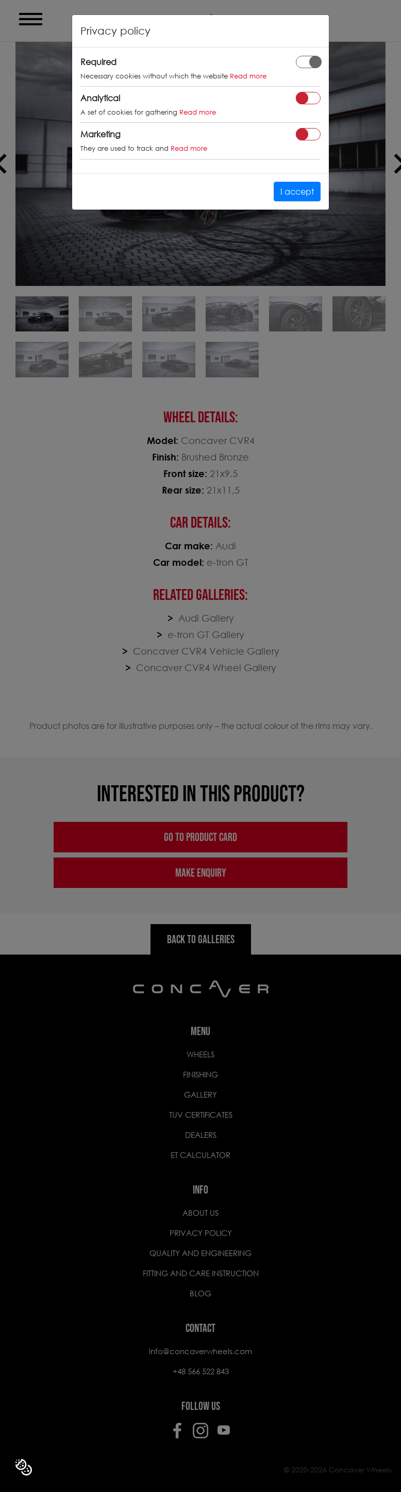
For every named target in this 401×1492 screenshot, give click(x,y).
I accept (297, 191)
